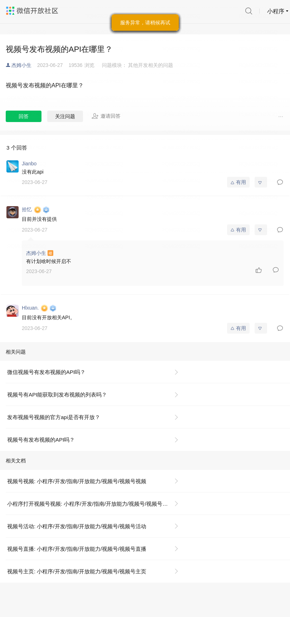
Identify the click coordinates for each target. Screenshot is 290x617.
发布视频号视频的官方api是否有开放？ (53, 417)
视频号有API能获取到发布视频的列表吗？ (57, 395)
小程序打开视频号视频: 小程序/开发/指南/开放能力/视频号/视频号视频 (90, 504)
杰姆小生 (21, 65)
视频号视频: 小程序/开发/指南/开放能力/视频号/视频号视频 (76, 481)
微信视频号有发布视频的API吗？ (46, 372)
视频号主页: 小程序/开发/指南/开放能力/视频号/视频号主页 (76, 571)
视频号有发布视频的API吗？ (41, 440)
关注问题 (65, 116)
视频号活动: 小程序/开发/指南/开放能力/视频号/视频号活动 (76, 526)
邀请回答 (106, 116)
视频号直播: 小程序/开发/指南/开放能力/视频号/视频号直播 (76, 549)
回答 (24, 116)
